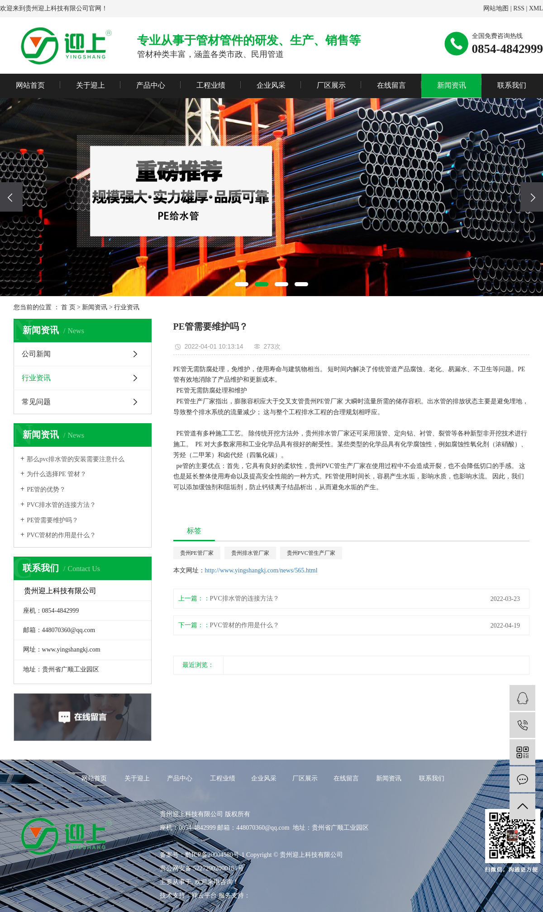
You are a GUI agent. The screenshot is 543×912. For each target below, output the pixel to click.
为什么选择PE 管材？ (56, 474)
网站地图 (496, 8)
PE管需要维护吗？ (52, 520)
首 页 (68, 307)
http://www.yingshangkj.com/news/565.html (261, 570)
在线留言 (391, 85)
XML (536, 8)
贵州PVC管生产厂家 (311, 553)
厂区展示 (331, 85)
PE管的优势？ (46, 489)
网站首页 (30, 85)
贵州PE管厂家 (197, 553)
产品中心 (150, 85)
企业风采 (271, 85)
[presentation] (11, 197)
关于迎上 (90, 85)
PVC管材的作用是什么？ (61, 535)
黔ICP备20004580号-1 (214, 854)
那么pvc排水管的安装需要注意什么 (75, 459)
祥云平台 (204, 895)
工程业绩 (210, 85)
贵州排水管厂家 (250, 553)
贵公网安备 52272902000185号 (202, 868)
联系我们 (511, 85)
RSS (518, 8)
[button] (241, 284)
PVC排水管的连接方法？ (61, 504)
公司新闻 (36, 354)
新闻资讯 (451, 85)
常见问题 (36, 402)
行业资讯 (126, 307)
